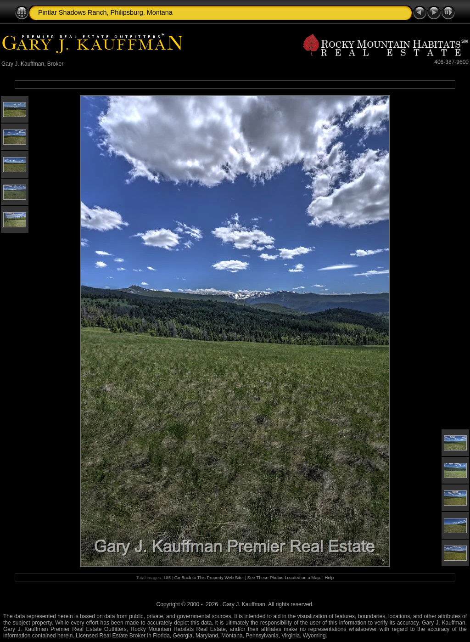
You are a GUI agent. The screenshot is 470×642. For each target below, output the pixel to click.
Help (329, 577)
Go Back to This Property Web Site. (209, 577)
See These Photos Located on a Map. (285, 577)
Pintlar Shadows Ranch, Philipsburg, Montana (105, 12)
